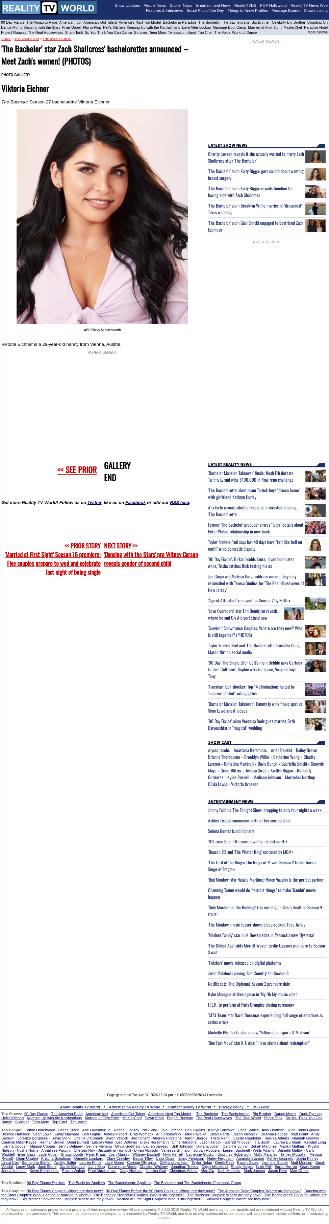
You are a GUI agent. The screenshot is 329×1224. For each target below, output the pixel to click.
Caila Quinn (165, 1158)
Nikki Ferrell (173, 1154)
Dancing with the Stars (42, 27)
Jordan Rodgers (206, 1150)
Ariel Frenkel (281, 750)
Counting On (317, 22)
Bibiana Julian (208, 1146)
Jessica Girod (256, 770)
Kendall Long (315, 1142)
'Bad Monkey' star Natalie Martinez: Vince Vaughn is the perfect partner (266, 879)
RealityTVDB (245, 5)
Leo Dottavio (126, 1142)
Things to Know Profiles (248, 10)
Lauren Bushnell (236, 1150)
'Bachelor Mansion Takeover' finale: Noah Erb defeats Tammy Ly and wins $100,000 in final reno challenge (251, 476)
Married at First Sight (264, 27)
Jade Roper (48, 1154)
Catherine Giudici (200, 1154)
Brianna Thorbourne (224, 756)
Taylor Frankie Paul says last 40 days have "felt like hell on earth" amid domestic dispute (255, 545)
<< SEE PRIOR (77, 469)
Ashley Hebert (115, 1134)
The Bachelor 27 (57, 39)
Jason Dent (277, 1171)
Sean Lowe (42, 1134)
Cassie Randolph (247, 1138)
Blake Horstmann (154, 1142)
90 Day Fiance (12, 22)
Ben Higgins (195, 1130)
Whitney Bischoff (146, 1154)
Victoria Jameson (244, 784)
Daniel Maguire (71, 1167)
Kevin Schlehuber (44, 1171)
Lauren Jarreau (156, 1146)
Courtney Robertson (234, 1154)
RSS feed (179, 502)
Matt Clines (299, 1171)
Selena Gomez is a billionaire (231, 830)
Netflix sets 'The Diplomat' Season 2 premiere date (249, 983)
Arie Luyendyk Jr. (96, 1130)
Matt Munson (301, 1162)
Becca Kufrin (68, 1130)
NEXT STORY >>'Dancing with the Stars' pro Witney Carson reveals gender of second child (151, 554)
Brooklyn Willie (256, 756)
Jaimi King (96, 1167)
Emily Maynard (67, 1134)
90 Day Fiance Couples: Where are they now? (65, 1191)
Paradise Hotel (316, 27)
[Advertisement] (164, 1068)
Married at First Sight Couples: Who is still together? (159, 1199)
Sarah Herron (286, 1167)
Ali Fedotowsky (168, 1134)
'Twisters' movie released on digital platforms (244, 962)
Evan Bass (27, 1154)
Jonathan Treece (185, 1167)
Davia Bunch (267, 763)
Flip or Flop (92, 27)
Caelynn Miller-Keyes (18, 1142)
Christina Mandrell (239, 763)
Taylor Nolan (202, 1162)
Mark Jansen (254, 1171)
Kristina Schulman (56, 1158)
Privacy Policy (231, 1107)
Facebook (135, 502)
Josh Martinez (229, 1171)
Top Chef (205, 32)
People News (155, 5)
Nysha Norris (28, 1150)
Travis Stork (61, 1138)
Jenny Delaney (70, 1146)
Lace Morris (114, 1162)
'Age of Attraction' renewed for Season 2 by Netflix (249, 600)
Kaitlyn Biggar (282, 770)
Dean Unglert (27, 1158)
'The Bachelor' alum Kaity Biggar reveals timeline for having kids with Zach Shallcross (250, 191)
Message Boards (286, 10)
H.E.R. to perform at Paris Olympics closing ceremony (251, 1004)
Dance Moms (11, 27)
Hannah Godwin (305, 1138)
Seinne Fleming (99, 1146)
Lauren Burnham (287, 1142)
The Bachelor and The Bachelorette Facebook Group (197, 1183)
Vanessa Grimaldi (175, 1150)
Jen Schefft (140, 1138)
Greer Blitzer (231, 770)
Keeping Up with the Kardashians (153, 27)
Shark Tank (74, 32)
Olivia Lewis (217, 784)
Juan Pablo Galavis (303, 1130)
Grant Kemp (310, 1167)
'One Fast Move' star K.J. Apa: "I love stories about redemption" (259, 1042)
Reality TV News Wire (309, 5)
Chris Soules (248, 1130)
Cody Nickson (131, 1171)
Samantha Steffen (37, 1162)
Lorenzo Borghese (33, 1138)
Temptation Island (182, 32)
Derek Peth (224, 1162)
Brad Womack (141, 1134)
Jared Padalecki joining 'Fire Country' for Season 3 (248, 973)
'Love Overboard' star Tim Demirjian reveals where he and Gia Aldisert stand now (243, 614)
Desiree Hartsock (15, 1134)
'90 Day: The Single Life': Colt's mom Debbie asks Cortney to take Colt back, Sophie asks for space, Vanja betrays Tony (255, 669)
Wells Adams (263, 1150)
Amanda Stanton (250, 1158)
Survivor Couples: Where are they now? (238, 1199)
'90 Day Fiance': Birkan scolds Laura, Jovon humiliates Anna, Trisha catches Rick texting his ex (251, 562)
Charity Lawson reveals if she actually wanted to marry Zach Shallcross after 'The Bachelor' (256, 157)
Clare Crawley (118, 1158)
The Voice (222, 32)
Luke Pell (264, 1167)
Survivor (140, 32)
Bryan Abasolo (146, 1150)
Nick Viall (149, 1130)
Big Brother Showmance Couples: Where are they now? (67, 1199)
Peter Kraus (96, 1154)
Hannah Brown (52, 1142)
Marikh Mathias (292, 1146)
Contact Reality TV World (189, 1107)
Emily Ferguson (191, 1158)
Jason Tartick (210, 1142)
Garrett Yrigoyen (238, 1142)
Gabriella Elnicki (294, 763)
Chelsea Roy (84, 1150)
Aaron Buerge (195, 1138)
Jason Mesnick (245, 1134)
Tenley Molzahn (293, 1154)
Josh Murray (119, 1154)
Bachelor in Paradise (179, 22)
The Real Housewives (45, 32)
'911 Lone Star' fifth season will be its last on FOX (247, 841)
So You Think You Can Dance (108, 32)
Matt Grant (299, 1134)
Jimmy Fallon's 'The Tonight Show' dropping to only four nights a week (265, 810)
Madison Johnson (267, 777)
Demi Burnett (78, 1142)
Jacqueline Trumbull (114, 1150)
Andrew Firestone (167, 1138)
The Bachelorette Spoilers (129, 1183)
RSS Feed (261, 1107)
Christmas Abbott (183, 1171)
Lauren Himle (90, 1162)
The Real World (248, 1118)
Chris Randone (184, 1142)
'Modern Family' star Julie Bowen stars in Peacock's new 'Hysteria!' (261, 935)
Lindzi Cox (10, 1162)
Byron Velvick (117, 1138)
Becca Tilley (143, 1158)
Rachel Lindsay (126, 1130)
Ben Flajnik (91, 1134)
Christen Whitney (154, 1167)
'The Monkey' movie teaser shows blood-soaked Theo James (256, 924)
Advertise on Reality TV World (134, 1107)
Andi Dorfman (273, 1130)
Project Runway (13, 32)
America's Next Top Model (140, 22)
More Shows (318, 32)
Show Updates (127, 5)
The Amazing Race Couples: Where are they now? (259, 1191)
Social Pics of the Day (205, 10)
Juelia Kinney (307, 1158)
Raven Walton (73, 1171)
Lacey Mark (25, 1167)
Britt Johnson (182, 1146)
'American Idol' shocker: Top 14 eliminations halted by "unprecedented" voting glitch (251, 690)
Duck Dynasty (310, 1114)
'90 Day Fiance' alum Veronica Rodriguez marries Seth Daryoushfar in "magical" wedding (251, 724)
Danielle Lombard (88, 1158)
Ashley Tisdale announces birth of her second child (249, 820)
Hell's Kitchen (114, 27)
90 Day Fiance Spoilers (46, 1183)
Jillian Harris (219, 1134)
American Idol (70, 22)
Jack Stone (47, 1167)
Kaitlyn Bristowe (221, 1130)
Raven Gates (247, 1162)
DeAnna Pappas (273, 1134)
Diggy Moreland (215, 1167)
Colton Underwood (39, 1130)
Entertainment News (213, 5)
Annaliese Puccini (56, 1150)
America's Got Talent (100, 22)
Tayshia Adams (276, 1138)
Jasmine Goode (275, 1162)
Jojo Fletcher (171, 1130)
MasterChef (292, 27)
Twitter (94, 502)
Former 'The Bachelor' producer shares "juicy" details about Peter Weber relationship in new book (255, 528)
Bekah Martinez (263, 1146)
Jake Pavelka (195, 1134)
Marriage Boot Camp (229, 27)
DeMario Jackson (174, 1162)
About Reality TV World (80, 1107)
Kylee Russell (238, 777)
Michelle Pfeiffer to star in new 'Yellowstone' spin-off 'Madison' (259, 1032)
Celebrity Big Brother (288, 22)
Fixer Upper (71, 27)
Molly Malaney (265, 1154)
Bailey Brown (307, 750)
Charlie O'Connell (88, 1138)
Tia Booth (263, 1142)
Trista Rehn (219, 1138)
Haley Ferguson (220, 1158)
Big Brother (261, 22)
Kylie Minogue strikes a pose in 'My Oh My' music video (253, 994)
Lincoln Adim (102, 1142)
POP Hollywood (273, 5)
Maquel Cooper (42, 1146)
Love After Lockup (196, 27)
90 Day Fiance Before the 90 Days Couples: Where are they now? (160, 1191)
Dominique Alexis (122, 1167)
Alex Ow (207, 1171)
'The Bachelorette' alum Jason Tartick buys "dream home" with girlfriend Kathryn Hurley (254, 493)
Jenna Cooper (15, 1146)
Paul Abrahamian (102, 1171)
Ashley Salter (65, 1162)
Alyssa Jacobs (219, 750)
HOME (6, 39)
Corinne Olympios (141, 1162)
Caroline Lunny (235, 1146)
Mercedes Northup (300, 777)
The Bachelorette (236, 22)
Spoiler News (181, 5)
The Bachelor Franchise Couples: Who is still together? (139, 1195)
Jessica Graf (156, 1171)
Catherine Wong (286, 756)
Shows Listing (316, 10)
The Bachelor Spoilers (86, 1183)
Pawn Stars (154, 1118)
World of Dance (244, 32)
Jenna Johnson (14, 1171)
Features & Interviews (164, 10)
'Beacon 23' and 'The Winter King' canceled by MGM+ (251, 851)
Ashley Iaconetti (280, 1158)
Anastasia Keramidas (250, 750)
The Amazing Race (42, 22)
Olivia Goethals (127, 1146)
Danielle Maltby (290, 1150)
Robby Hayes (242, 1167)
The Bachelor (209, 22)
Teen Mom (157, 32)
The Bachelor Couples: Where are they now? (224, 1195)
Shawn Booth (72, 1154)
